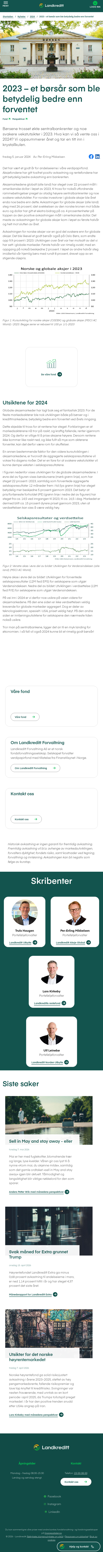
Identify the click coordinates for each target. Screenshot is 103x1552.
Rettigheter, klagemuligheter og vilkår (45, 1536)
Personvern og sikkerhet (76, 1536)
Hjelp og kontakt (81, 1546)
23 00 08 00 (80, 1473)
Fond (5, 119)
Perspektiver (18, 119)
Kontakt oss (71, 1482)
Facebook (52, 1496)
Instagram (52, 1504)
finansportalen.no (53, 1533)
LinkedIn (52, 1512)
